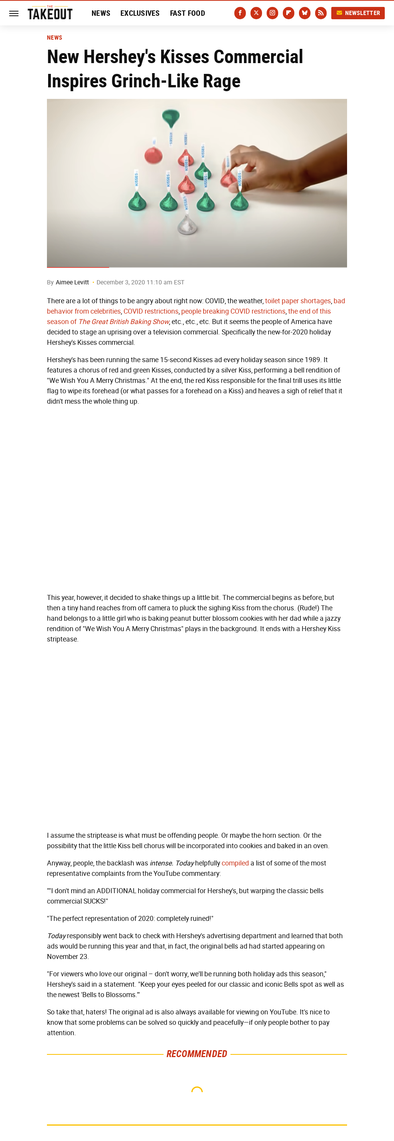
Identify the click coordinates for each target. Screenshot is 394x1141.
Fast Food (187, 13)
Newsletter (358, 13)
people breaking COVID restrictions (233, 311)
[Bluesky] (305, 13)
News (101, 13)
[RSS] (321, 13)
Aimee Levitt (72, 282)
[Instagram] (272, 13)
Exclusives (140, 13)
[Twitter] (256, 13)
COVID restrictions (151, 311)
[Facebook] (240, 13)
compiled (235, 863)
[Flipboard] (288, 13)
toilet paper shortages (298, 301)
